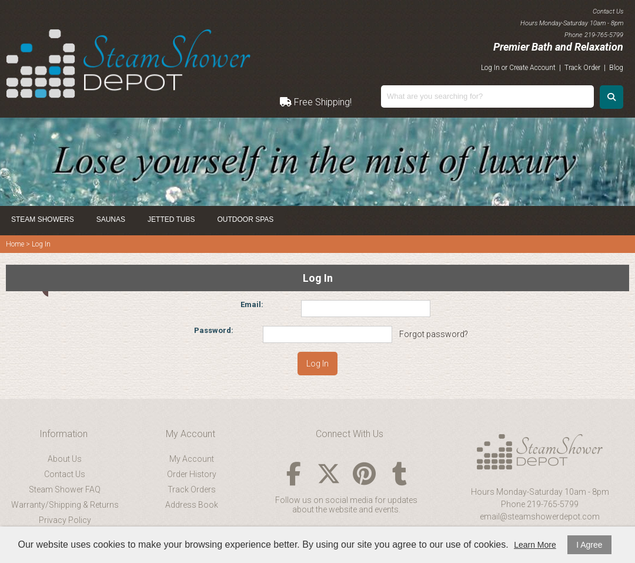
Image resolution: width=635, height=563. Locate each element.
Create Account (532, 68)
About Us (65, 459)
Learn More (535, 544)
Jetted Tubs (171, 219)
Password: (213, 330)
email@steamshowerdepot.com (540, 516)
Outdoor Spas (246, 219)
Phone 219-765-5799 (540, 504)
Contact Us (64, 474)
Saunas (110, 219)
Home (15, 244)
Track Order (582, 68)
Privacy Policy (65, 520)
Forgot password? (433, 334)
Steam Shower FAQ (65, 489)
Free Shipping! (316, 102)
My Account (191, 459)
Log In (490, 68)
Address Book (191, 504)
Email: (251, 304)
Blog (616, 68)
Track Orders (192, 489)
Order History (191, 474)
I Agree (589, 544)
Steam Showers (42, 219)
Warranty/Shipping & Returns (65, 504)
